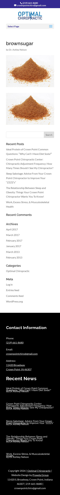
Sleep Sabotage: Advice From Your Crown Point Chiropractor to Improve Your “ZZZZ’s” (29, 178)
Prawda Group (40, 475)
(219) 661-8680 (30, 3)
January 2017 (13, 246)
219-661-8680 (34, 483)
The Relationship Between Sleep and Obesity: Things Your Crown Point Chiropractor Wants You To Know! (26, 192)
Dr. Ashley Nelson (18, 49)
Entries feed (12, 290)
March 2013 (13, 251)
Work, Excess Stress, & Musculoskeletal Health (28, 455)
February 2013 (14, 257)
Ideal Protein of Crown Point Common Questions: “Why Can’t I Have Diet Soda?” (28, 389)
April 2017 (12, 229)
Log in (9, 284)
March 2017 (13, 234)
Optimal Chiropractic (17, 270)
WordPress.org (14, 301)
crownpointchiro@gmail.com (22, 353)
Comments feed (15, 295)
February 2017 (14, 240)
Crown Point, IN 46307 (19, 369)
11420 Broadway (15, 365)
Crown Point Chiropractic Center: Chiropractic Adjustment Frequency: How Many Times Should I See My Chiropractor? (29, 163)
